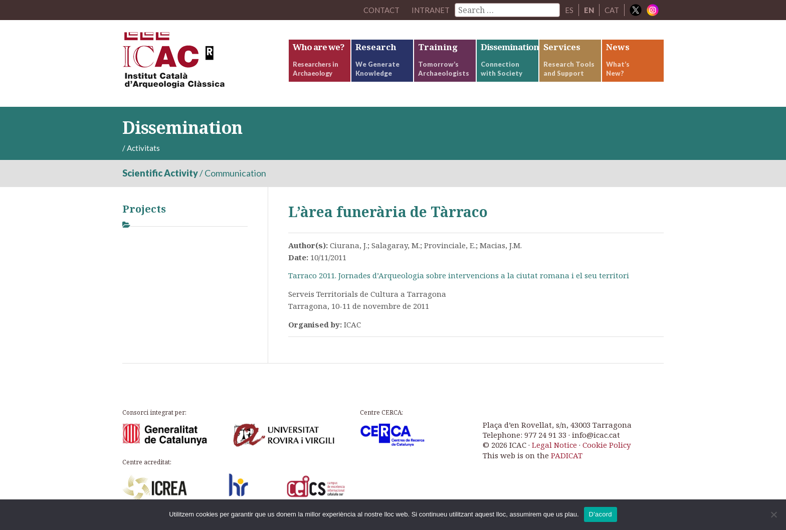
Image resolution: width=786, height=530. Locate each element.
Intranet (431, 10)
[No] (773, 514)
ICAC (197, 63)
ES (569, 10)
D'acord (600, 514)
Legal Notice (554, 445)
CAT (612, 10)
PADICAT (566, 455)
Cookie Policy (606, 445)
